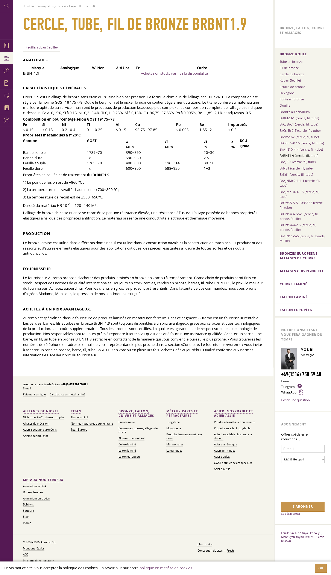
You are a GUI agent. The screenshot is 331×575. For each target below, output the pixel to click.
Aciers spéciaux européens (40, 429)
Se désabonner (290, 514)
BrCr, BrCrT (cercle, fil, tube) (300, 130)
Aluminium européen (36, 498)
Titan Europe (79, 429)
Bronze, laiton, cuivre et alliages (136, 413)
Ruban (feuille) (290, 80)
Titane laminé (79, 417)
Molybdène (173, 428)
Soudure (28, 511)
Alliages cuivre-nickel (131, 438)
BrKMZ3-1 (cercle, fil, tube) (299, 118)
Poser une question (295, 400)
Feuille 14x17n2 (291, 533)
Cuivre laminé (127, 444)
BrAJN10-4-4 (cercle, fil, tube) (301, 149)
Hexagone (287, 93)
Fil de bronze (289, 68)
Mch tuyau (288, 537)
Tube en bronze (291, 61)
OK (320, 568)
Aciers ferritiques (224, 450)
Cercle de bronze (292, 74)
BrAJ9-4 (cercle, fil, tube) (298, 162)
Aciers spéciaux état (35, 436)
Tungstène (173, 422)
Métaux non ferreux (43, 480)
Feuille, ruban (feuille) (42, 47)
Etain (26, 517)
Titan (76, 411)
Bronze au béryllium (295, 112)
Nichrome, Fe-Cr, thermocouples (43, 417)
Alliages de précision (36, 423)
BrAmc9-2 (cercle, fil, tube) (299, 137)
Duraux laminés (33, 492)
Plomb (27, 523)
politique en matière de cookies (166, 567)
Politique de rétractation (38, 561)
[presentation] (298, 481)
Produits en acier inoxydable (232, 428)
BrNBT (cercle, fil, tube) (296, 168)
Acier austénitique (225, 444)
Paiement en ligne (34, 394)
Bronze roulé (126, 422)
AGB (25, 554)
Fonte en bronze (292, 99)
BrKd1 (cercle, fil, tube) (296, 174)
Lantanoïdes (174, 450)
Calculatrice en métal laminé (67, 394)
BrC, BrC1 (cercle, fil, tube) (299, 124)
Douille (285, 105)
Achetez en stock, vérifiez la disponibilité (174, 73)
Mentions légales (33, 548)
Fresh (230, 550)
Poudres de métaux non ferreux (234, 422)
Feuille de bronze (292, 87)
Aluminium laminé (34, 486)
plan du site (204, 544)
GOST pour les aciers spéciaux (233, 463)
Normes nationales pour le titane (92, 423)
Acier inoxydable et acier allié (233, 413)
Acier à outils (222, 469)
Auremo (6, 25)
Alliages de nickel (41, 411)
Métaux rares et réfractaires (182, 413)
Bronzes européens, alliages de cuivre (138, 430)
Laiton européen (129, 456)
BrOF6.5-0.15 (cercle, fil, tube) (302, 143)
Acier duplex (222, 456)
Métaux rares (174, 444)
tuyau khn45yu (311, 533)
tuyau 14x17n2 (305, 537)
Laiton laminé (127, 450)
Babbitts (28, 504)
